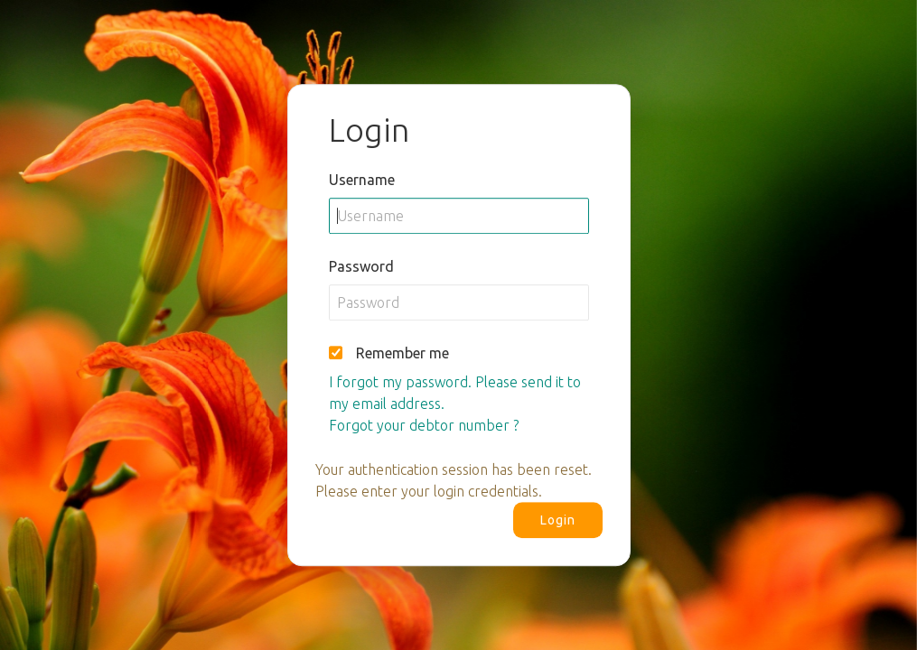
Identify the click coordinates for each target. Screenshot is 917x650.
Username (362, 180)
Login (557, 520)
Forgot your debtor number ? (424, 425)
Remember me (402, 353)
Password (361, 266)
